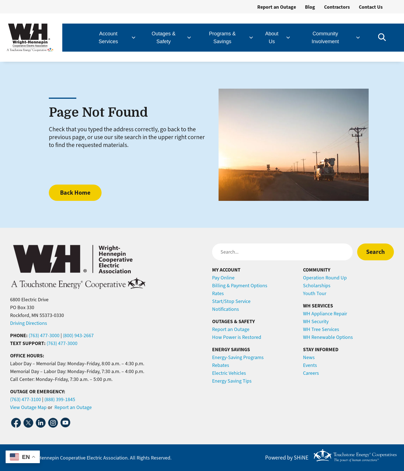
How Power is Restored (236, 337)
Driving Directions (28, 323)
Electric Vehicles (229, 373)
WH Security (316, 321)
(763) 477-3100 (25, 399)
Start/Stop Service (231, 301)
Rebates (220, 365)
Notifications (225, 309)
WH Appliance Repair (325, 314)
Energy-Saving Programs (238, 357)
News (309, 357)
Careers (311, 373)
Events (310, 365)
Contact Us (371, 7)
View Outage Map (28, 407)
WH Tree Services (321, 329)
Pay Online (223, 278)
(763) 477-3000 (44, 335)
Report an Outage (276, 7)
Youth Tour (314, 293)
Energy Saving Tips (232, 381)
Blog (310, 7)
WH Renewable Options (328, 337)
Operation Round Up (325, 278)
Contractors (337, 7)
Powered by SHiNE (287, 457)
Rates (218, 293)
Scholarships (316, 285)
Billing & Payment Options (239, 285)
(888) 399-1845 (59, 399)
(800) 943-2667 (78, 335)
